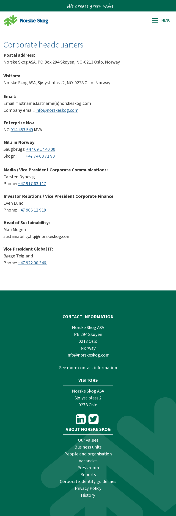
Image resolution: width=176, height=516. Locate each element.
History (88, 495)
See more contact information (88, 368)
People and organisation (88, 454)
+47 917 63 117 (32, 184)
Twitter (93, 419)
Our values (88, 440)
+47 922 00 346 (32, 263)
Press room (88, 468)
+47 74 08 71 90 (40, 156)
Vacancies (88, 461)
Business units (88, 447)
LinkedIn (81, 419)
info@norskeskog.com (57, 110)
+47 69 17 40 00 (40, 149)
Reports (88, 474)
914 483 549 (22, 130)
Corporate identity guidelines (88, 481)
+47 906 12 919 (32, 210)
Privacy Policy (88, 488)
